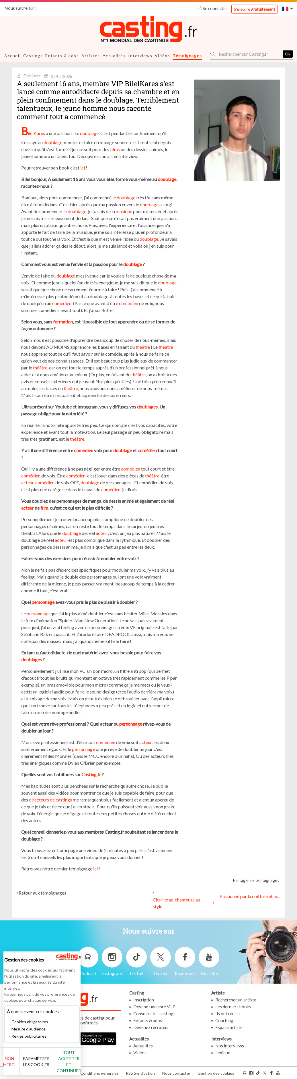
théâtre (143, 346)
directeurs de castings (50, 799)
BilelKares (33, 133)
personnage (43, 601)
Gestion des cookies (216, 1072)
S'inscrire (254, 9)
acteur (27, 482)
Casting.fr (91, 774)
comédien (61, 303)
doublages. (148, 406)
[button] (287, 8)
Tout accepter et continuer (103, 1064)
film (44, 507)
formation (63, 321)
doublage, (53, 142)
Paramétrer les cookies (63, 1064)
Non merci (23, 1064)
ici (82, 167)
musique (124, 211)
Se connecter (213, 8)
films (114, 149)
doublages (31, 659)
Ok (287, 53)
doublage (89, 133)
